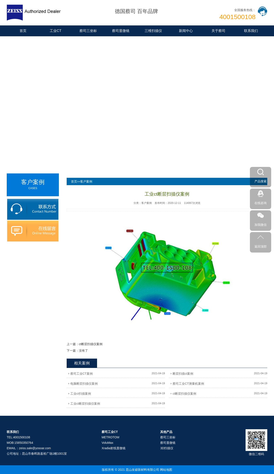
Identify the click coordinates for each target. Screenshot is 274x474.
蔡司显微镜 (120, 31)
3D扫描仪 (166, 448)
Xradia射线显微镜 (113, 448)
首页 (23, 31)
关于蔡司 (218, 31)
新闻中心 (186, 31)
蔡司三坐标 (88, 31)
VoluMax (107, 442)
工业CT (55, 31)
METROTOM (110, 437)
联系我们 (251, 31)
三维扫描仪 (153, 31)
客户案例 (86, 181)
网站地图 (166, 469)
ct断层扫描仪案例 (90, 344)
